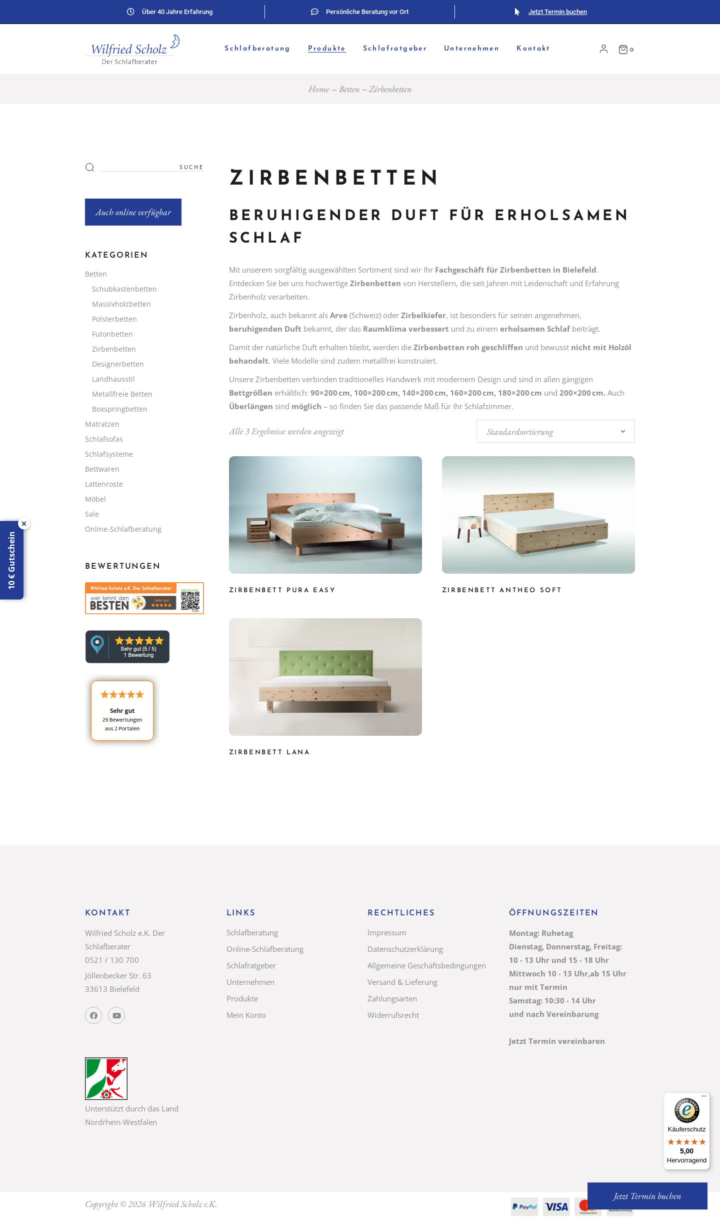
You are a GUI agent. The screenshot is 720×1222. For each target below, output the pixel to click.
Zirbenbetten (114, 349)
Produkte (242, 998)
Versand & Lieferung (403, 982)
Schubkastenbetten (124, 289)
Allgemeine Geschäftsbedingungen (427, 965)
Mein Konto (246, 1015)
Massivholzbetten (121, 304)
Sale (92, 514)
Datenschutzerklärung (405, 949)
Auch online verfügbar (133, 212)
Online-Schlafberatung (123, 529)
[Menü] (704, 1098)
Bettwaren (102, 469)
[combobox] (555, 431)
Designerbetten (118, 364)
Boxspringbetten (120, 409)
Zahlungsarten (392, 998)
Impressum (387, 932)
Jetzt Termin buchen (557, 12)
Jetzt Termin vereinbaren (557, 1041)
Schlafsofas (104, 439)
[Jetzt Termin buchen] (517, 12)
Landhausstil (113, 379)
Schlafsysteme (109, 454)
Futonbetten (112, 334)
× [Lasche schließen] (24, 523)
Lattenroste (104, 484)
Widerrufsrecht (393, 1015)
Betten (96, 274)
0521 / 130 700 (112, 960)
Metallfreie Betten (122, 394)
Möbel (95, 499)
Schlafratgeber (251, 965)
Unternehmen (250, 982)
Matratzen (102, 424)
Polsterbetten (114, 319)
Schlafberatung (252, 932)
